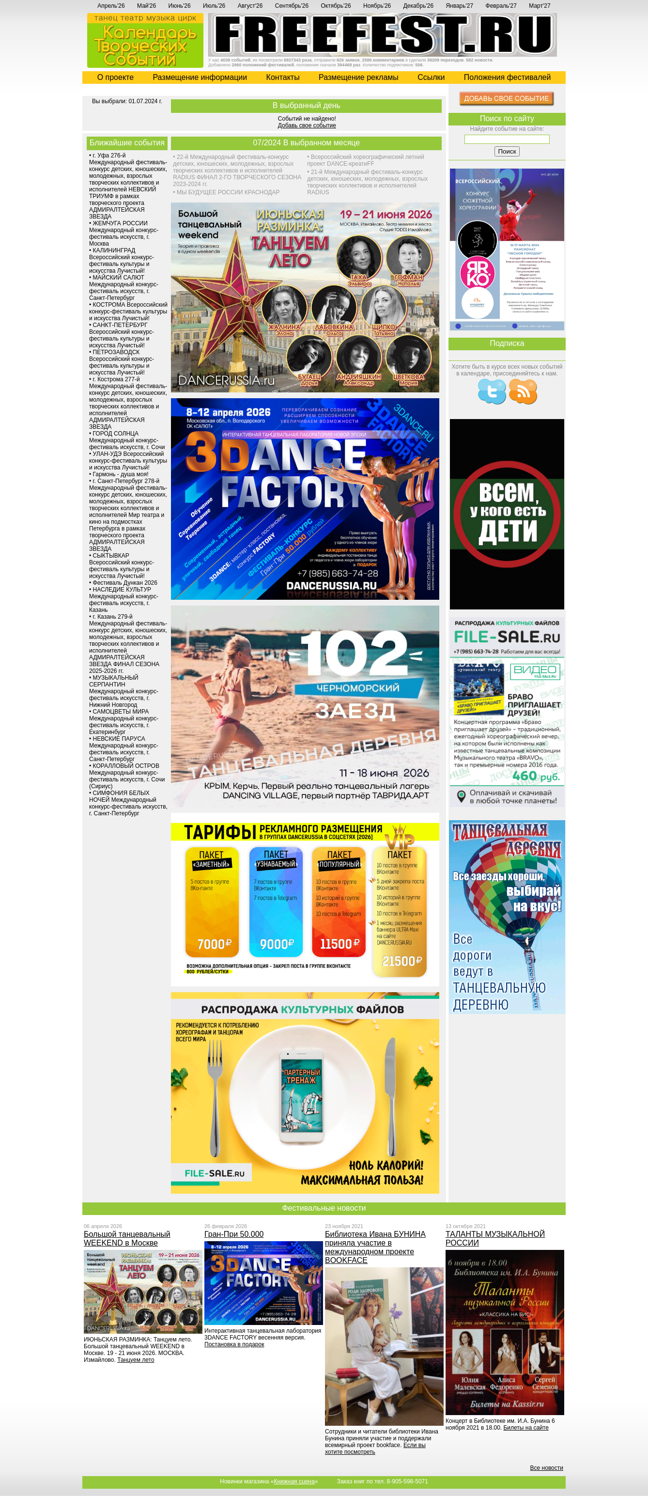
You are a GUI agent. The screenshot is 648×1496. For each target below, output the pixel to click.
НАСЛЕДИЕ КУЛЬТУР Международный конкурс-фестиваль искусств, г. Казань (123, 599)
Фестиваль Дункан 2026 (125, 582)
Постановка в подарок (234, 1344)
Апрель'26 (110, 5)
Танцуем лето (135, 1359)
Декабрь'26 (418, 5)
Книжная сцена (294, 1481)
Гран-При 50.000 (233, 1234)
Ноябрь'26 (377, 5)
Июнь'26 (180, 5)
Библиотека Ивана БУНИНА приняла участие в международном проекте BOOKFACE (375, 1247)
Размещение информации (200, 77)
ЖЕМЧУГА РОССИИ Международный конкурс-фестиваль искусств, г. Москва (123, 233)
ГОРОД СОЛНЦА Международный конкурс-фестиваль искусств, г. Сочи (127, 440)
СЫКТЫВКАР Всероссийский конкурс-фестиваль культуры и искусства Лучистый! (121, 565)
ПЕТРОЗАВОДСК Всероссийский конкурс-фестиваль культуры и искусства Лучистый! (121, 362)
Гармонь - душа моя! (121, 474)
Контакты (283, 77)
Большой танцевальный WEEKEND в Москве (127, 1238)
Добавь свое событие (307, 125)
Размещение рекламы (359, 77)
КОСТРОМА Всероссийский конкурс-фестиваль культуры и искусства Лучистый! (128, 311)
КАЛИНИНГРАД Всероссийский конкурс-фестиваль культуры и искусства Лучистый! (121, 260)
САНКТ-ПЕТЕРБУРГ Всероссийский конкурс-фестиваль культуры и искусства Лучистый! (121, 335)
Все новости (546, 1468)
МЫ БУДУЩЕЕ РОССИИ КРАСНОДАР (228, 192)
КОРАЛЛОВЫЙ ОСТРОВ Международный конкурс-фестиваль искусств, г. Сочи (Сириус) (127, 776)
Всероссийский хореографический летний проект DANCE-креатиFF (365, 160)
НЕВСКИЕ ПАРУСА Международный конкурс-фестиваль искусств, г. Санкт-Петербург (123, 749)
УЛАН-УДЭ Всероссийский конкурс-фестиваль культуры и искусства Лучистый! (128, 461)
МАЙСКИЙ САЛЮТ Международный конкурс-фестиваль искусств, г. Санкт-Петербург (123, 287)
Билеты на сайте (525, 1427)
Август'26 (250, 5)
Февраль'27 (501, 5)
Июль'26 (214, 5)
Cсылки (431, 77)
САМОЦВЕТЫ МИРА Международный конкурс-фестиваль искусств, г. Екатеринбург (123, 721)
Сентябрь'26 (292, 5)
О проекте (115, 77)
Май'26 (146, 5)
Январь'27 (459, 5)
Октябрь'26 (336, 5)
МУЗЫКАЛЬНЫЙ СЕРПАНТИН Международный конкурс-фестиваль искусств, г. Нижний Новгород (123, 691)
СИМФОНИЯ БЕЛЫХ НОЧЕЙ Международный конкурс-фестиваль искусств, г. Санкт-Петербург (128, 803)
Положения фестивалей (507, 77)
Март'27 (539, 5)
